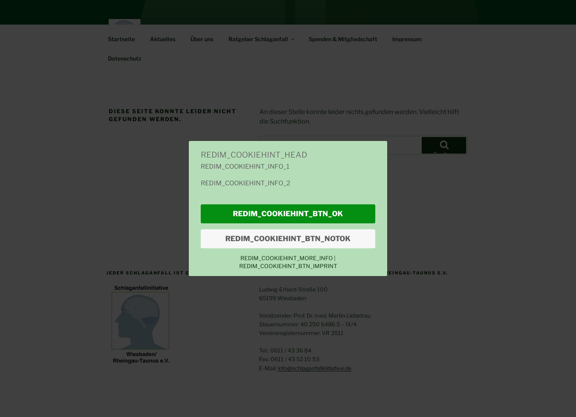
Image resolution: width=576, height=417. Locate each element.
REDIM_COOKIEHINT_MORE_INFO (287, 258)
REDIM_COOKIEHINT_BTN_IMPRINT (288, 266)
